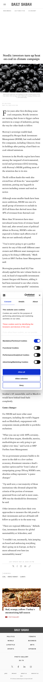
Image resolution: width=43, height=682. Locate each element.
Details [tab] (21, 301)
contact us (35, 673)
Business (7, 10)
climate (22, 576)
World (11, 641)
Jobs (5, 673)
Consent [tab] (7, 301)
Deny (21, 385)
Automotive (20, 10)
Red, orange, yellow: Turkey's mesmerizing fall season (20, 611)
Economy (32, 10)
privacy (14, 673)
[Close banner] (39, 295)
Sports (10, 649)
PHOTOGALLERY (14, 617)
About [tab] (35, 301)
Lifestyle (10, 645)
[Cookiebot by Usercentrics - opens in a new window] (26, 295)
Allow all (21, 372)
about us (24, 673)
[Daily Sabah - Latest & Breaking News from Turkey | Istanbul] (21, 4)
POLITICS (11, 637)
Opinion (32, 649)
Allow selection (21, 379)
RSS (21, 676)
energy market (13, 576)
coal (4, 576)
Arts (32, 645)
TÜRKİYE (32, 637)
